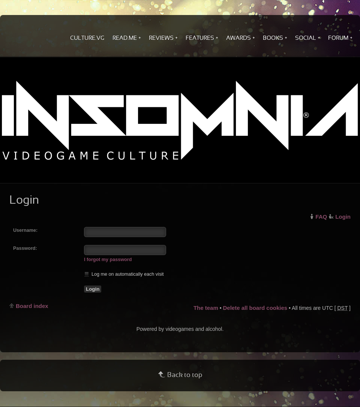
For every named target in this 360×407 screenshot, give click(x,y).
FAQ (321, 216)
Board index (32, 306)
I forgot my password (108, 259)
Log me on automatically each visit (124, 274)
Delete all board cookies (255, 308)
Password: (25, 248)
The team (206, 308)
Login (343, 216)
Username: (25, 230)
